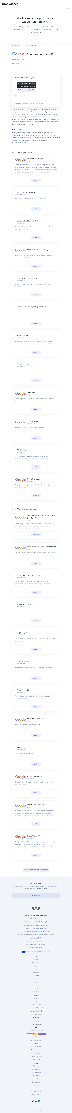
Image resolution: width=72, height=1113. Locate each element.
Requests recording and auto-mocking (36, 931)
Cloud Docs (36, 963)
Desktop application (36, 1030)
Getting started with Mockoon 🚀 (36, 922)
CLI (36, 1037)
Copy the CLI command (26, 87)
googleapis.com (18, 59)
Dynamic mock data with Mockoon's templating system (36, 935)
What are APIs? (36, 938)
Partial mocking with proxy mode (36, 928)
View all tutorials (36, 948)
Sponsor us (36, 1069)
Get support (36, 1076)
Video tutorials (36, 979)
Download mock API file (26, 90)
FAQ (36, 966)
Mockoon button (30, 103)
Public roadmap (36, 1072)
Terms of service (36, 1091)
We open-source (36, 1014)
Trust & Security (36, 1005)
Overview (36, 998)
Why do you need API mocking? (36, 944)
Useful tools (36, 1059)
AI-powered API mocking (36, 1008)
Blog (36, 969)
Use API (36, 180)
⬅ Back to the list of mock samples (36, 870)
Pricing (36, 1001)
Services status (36, 1011)
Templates (36, 1053)
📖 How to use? (20, 96)
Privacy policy (36, 1094)
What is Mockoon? (36, 919)
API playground (36, 1047)
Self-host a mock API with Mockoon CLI (36, 925)
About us (36, 1066)
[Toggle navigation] (67, 8)
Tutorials (36, 976)
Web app (36, 1034)
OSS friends (36, 1085)
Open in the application (26, 83)
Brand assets (36, 1082)
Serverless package (36, 1040)
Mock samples (16, 45)
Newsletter (36, 1079)
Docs (36, 960)
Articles (36, 985)
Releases (36, 972)
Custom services (36, 1024)
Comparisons (36, 988)
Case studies (36, 992)
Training (36, 982)
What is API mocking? (36, 941)
